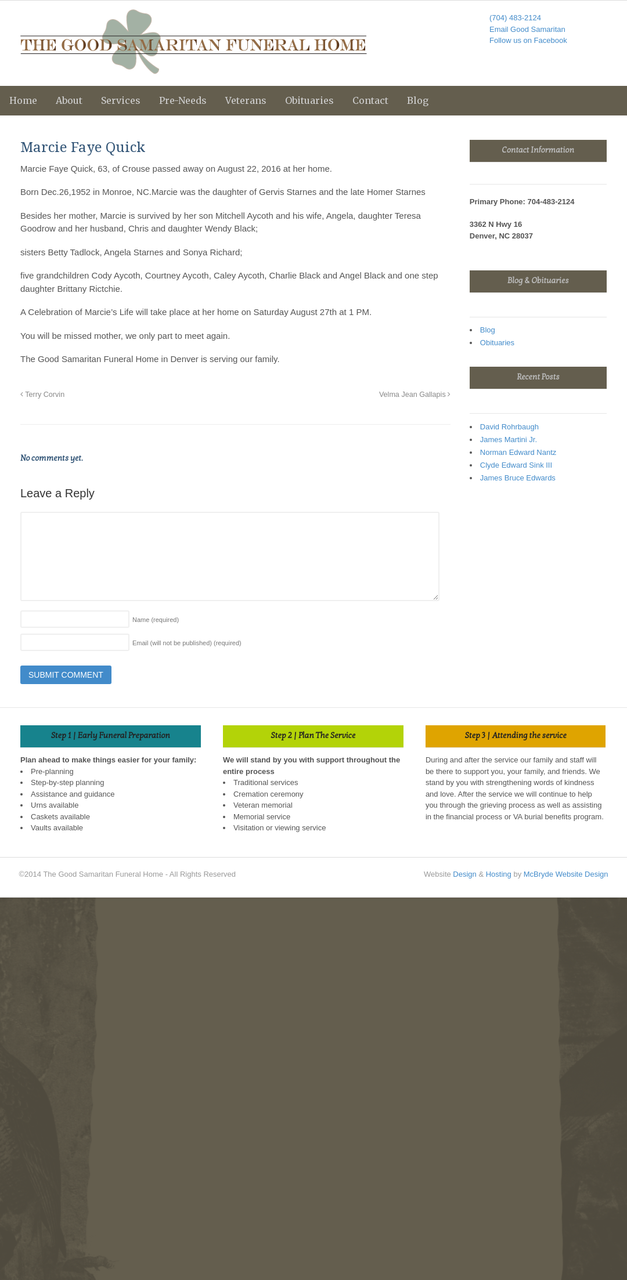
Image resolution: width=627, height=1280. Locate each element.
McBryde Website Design (566, 874)
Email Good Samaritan (527, 29)
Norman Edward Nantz (518, 452)
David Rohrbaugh (509, 426)
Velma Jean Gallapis (415, 394)
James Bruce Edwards (518, 477)
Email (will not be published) (187, 642)
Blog (417, 100)
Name (155, 619)
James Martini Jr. (508, 439)
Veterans (245, 100)
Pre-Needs (183, 100)
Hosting (498, 874)
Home (23, 100)
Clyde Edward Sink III (516, 465)
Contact (370, 100)
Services (120, 100)
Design (464, 874)
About (69, 100)
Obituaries (309, 100)
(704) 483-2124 (515, 17)
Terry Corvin (42, 394)
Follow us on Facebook (528, 40)
